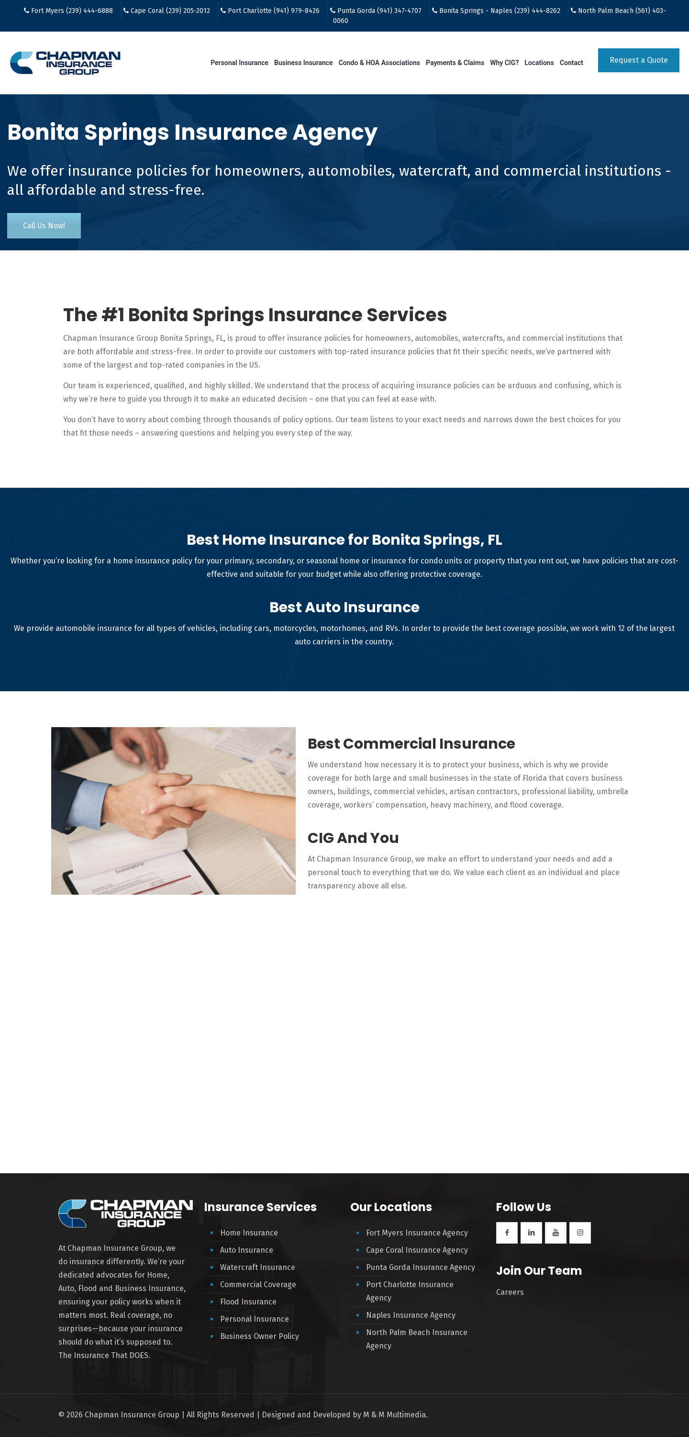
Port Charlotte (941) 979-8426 (274, 11)
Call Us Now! (44, 225)
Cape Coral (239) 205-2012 (170, 11)
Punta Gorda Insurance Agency (420, 1267)
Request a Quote (639, 60)
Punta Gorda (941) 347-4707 (379, 11)
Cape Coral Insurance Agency (417, 1250)
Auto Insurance (246, 1250)
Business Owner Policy (259, 1336)
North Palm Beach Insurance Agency (416, 1339)
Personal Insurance (254, 1319)
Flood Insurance (248, 1301)
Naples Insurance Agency (411, 1315)
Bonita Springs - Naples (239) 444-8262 (499, 11)
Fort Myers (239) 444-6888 (72, 11)
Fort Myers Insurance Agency (417, 1232)
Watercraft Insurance (257, 1267)
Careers (510, 1292)
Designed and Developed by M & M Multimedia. (345, 1414)
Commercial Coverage (258, 1284)
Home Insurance (249, 1232)
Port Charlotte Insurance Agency (410, 1291)
